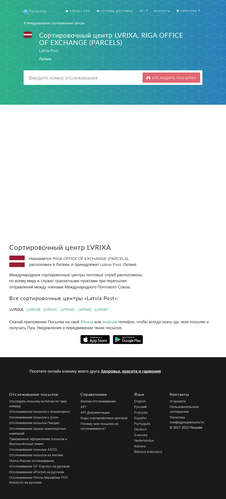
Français (141, 412)
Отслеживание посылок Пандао (34, 423)
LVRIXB (33, 309)
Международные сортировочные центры (54, 23)
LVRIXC (50, 309)
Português (142, 424)
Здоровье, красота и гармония (131, 371)
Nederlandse (144, 441)
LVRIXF (101, 309)
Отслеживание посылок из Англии (36, 455)
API (83, 407)
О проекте (178, 401)
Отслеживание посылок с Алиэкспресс (39, 412)
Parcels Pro (78, 10)
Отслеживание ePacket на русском (36, 472)
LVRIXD (67, 309)
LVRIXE (85, 309)
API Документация (95, 412)
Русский (140, 407)
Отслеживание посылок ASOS (33, 449)
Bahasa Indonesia (148, 452)
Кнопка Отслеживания (98, 401)
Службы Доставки (115, 10)
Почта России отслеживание (31, 461)
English (140, 401)
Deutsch (140, 429)
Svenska (140, 435)
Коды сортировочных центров (104, 418)
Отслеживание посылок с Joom (33, 417)
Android (109, 321)
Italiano (140, 446)
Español (140, 418)
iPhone (86, 321)
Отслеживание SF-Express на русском (39, 466)
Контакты (162, 10)
